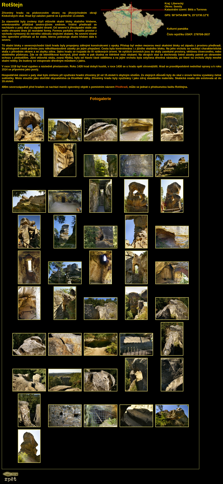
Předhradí (121, 86)
